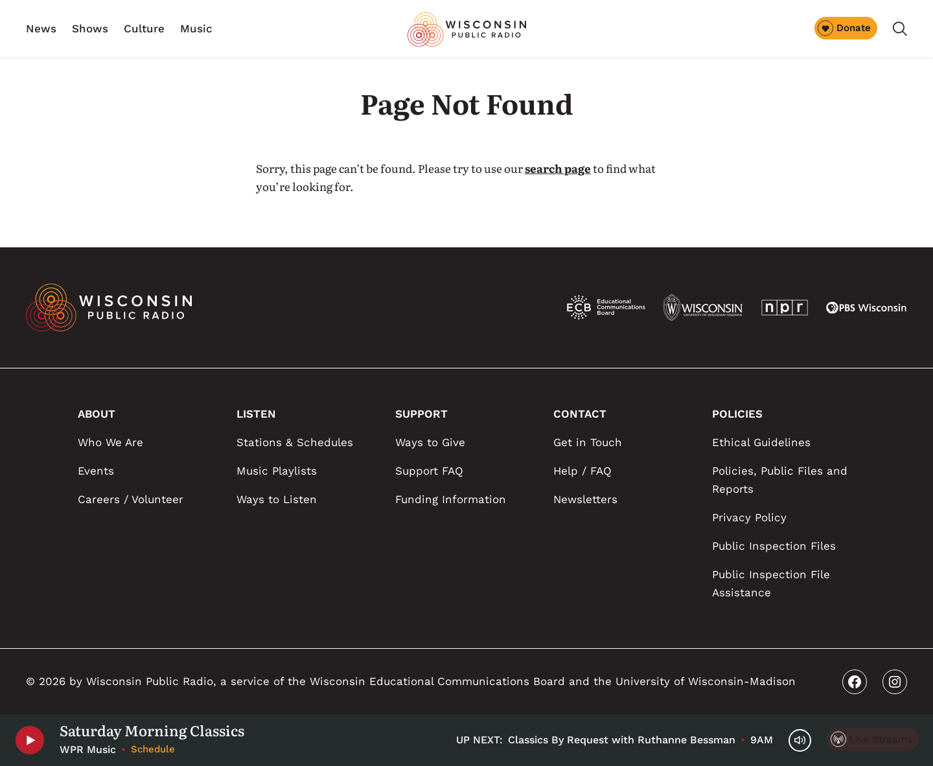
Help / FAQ (582, 470)
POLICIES (737, 413)
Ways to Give (430, 442)
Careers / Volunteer (130, 499)
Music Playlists (276, 470)
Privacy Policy (749, 517)
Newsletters (585, 499)
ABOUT (96, 413)
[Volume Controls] (800, 740)
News (41, 28)
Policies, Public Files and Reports (779, 479)
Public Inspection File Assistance (771, 583)
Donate (844, 28)
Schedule (153, 749)
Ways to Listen (276, 499)
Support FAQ (429, 470)
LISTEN (256, 413)
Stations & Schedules (294, 442)
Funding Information (450, 499)
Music (196, 28)
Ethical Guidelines (761, 442)
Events (96, 470)
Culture (144, 28)
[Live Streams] (873, 739)
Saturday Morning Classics (152, 730)
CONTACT (579, 413)
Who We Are (110, 442)
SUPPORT (421, 413)
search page (558, 168)
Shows (90, 28)
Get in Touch (587, 442)
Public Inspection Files (774, 545)
